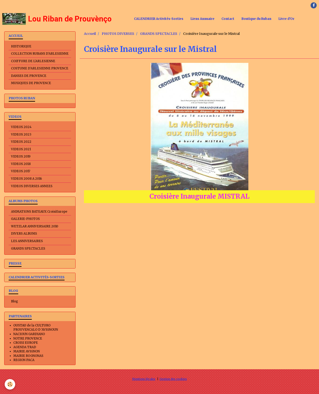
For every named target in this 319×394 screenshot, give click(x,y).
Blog (14, 301)
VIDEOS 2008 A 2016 (26, 179)
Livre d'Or (286, 19)
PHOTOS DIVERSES (118, 34)
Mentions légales (143, 379)
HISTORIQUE (21, 46)
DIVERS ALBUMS (24, 234)
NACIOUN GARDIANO (29, 334)
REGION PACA (23, 360)
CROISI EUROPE (25, 343)
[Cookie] (10, 384)
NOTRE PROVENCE (27, 338)
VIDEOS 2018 (21, 164)
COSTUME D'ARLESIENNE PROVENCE (39, 68)
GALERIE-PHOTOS (25, 219)
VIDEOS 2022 (21, 142)
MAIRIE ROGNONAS (28, 356)
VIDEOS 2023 (21, 134)
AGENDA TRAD (24, 347)
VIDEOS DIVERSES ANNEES (31, 186)
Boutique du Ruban (256, 19)
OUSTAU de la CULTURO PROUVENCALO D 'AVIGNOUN (35, 327)
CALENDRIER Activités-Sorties (158, 19)
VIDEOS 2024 (21, 127)
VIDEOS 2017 (20, 171)
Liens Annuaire (202, 19)
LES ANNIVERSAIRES (27, 241)
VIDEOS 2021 (21, 149)
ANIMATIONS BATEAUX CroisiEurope (39, 212)
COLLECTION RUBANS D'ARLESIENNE (40, 54)
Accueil (90, 34)
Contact (227, 19)
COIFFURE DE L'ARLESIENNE (33, 61)
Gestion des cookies (173, 379)
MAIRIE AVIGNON (26, 351)
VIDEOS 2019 (20, 156)
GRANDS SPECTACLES (158, 34)
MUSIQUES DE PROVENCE (31, 83)
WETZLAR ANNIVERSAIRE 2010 (34, 226)
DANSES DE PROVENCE (28, 76)
